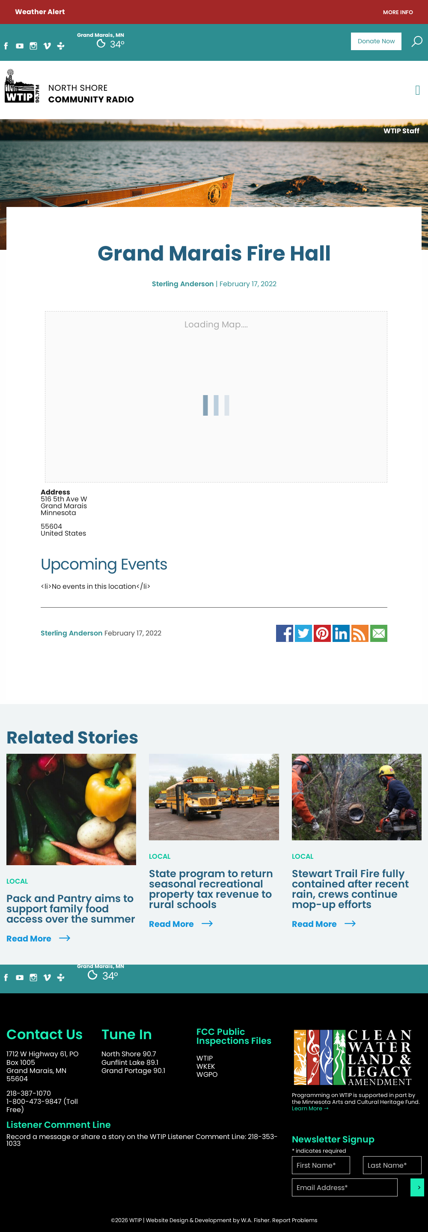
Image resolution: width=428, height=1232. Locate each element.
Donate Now (376, 41)
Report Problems (295, 1220)
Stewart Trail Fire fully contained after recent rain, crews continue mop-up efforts (350, 889)
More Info (398, 12)
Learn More (310, 1108)
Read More (39, 938)
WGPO (207, 1074)
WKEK (205, 1066)
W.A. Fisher (255, 1220)
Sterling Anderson (183, 284)
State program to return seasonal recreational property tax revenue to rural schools (211, 889)
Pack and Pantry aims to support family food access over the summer (70, 908)
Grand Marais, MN (100, 966)
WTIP (204, 1058)
